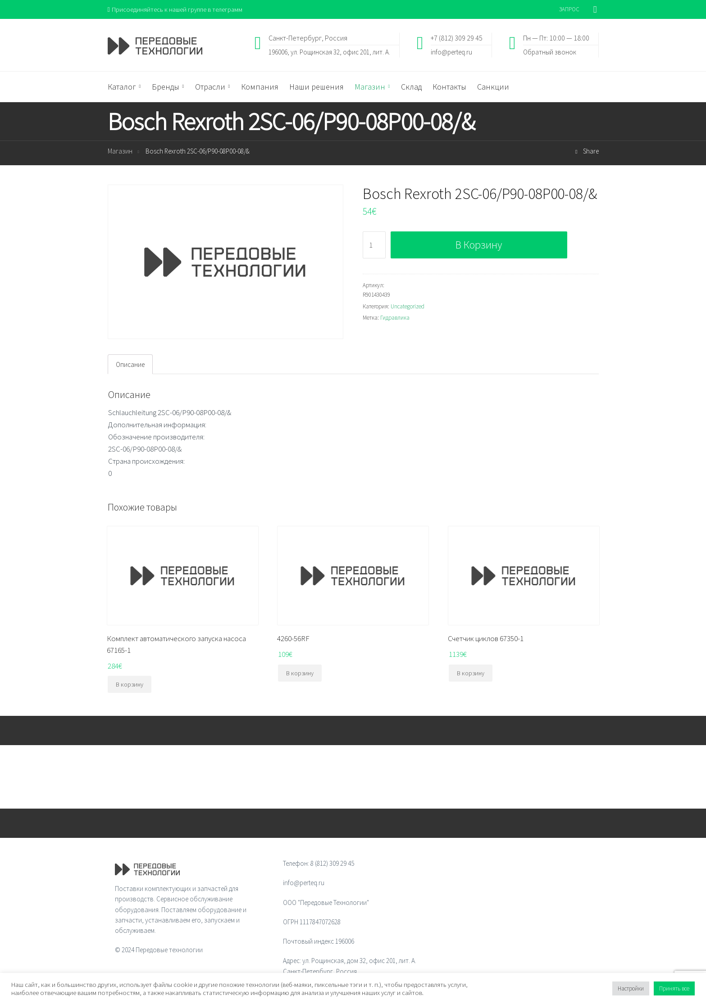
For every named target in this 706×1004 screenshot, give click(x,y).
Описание (130, 365)
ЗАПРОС (569, 9)
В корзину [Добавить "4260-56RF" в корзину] (300, 673)
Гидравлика (395, 318)
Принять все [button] (674, 988)
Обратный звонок (549, 52)
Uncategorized (407, 306)
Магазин (120, 151)
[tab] (130, 365)
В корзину (478, 245)
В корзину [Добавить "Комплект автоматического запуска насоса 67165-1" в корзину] (129, 685)
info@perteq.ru (451, 52)
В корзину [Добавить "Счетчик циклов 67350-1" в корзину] (470, 673)
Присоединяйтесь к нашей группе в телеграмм (177, 9)
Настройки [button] (631, 988)
